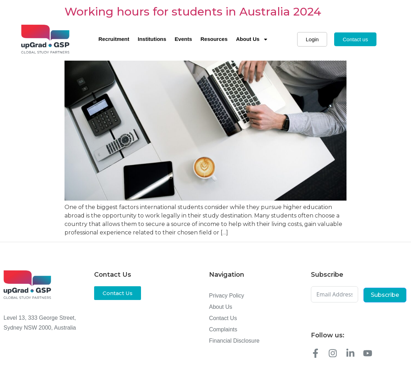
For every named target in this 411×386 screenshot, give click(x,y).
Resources (214, 39)
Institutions (152, 39)
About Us (252, 39)
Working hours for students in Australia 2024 (193, 11)
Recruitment (113, 39)
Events (183, 39)
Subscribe (385, 295)
